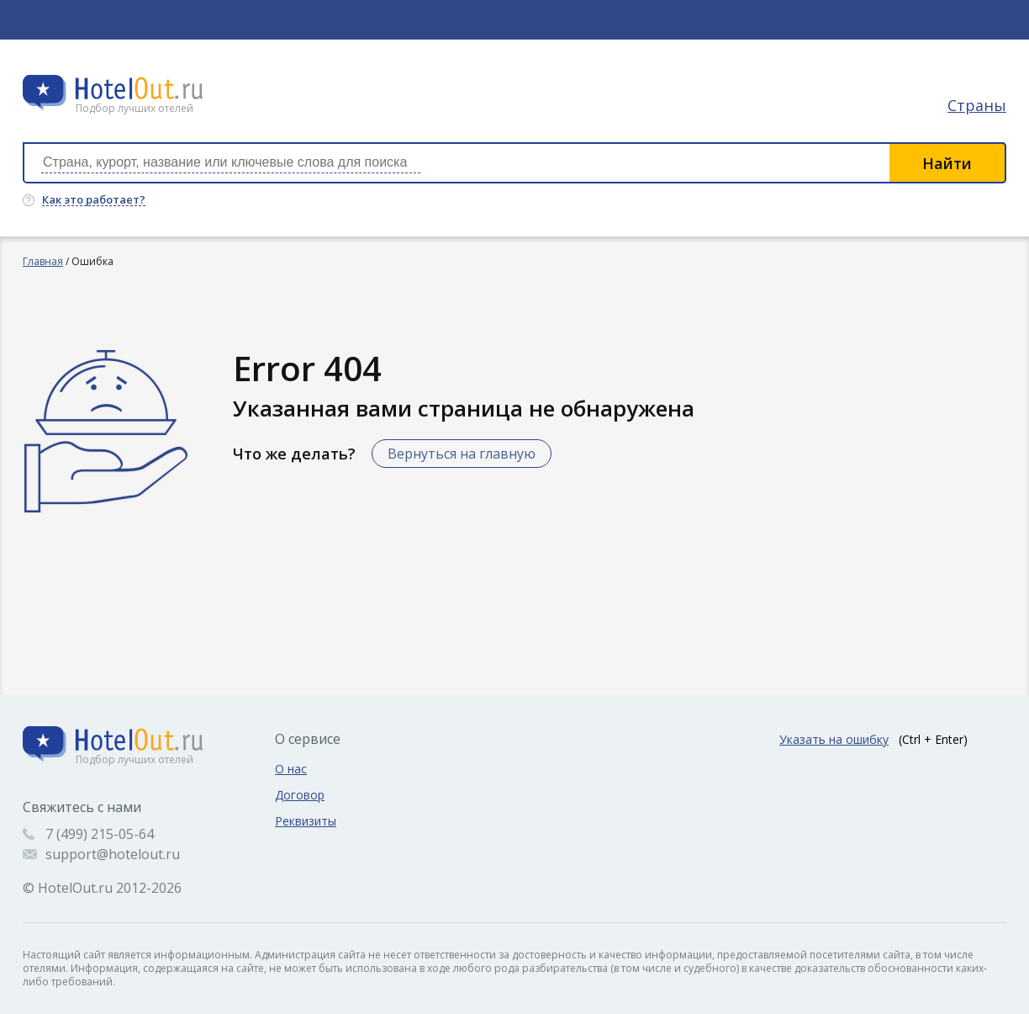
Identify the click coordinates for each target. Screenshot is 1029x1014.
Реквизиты (305, 821)
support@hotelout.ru (112, 854)
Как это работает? (93, 200)
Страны (976, 105)
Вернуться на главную (462, 453)
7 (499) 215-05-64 (99, 834)
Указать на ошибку (834, 739)
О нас (291, 769)
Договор (300, 795)
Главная (43, 261)
